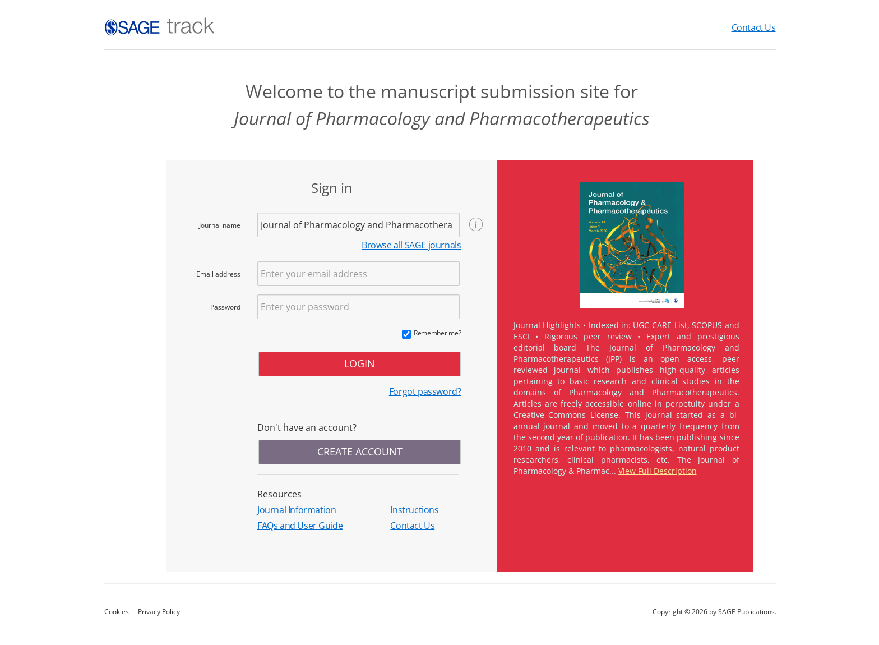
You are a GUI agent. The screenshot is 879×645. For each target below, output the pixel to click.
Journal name (219, 225)
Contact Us (754, 27)
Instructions (414, 510)
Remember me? (437, 333)
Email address (218, 274)
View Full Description (657, 471)
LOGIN (359, 363)
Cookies (116, 611)
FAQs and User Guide (300, 525)
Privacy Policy (159, 611)
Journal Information (296, 510)
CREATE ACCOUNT (360, 451)
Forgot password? (425, 391)
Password (225, 307)
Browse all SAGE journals (411, 245)
